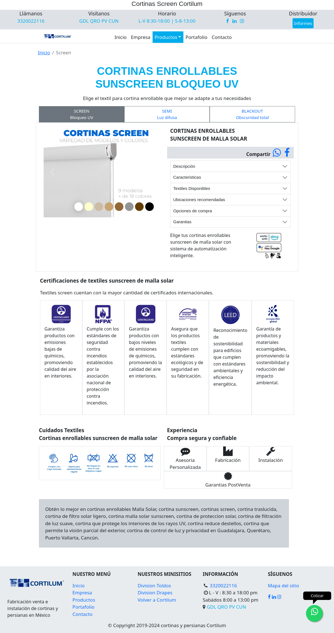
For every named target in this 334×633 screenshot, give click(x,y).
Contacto (222, 37)
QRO (96, 21)
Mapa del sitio (283, 585)
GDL (84, 21)
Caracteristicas (187, 177)
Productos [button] (166, 37)
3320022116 (31, 21)
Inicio (121, 37)
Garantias (182, 221)
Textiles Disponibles (191, 188)
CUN (114, 21)
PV (105, 21)
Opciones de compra (192, 210)
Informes (303, 23)
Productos (84, 600)
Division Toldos (154, 585)
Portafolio (196, 37)
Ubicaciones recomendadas (199, 199)
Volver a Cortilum (156, 600)
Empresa (140, 37)
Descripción (184, 166)
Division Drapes (154, 592)
